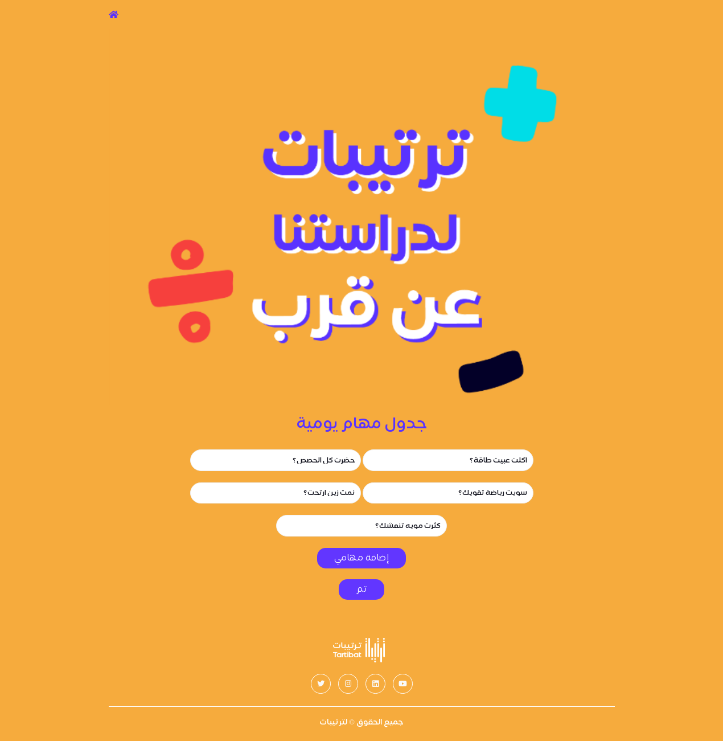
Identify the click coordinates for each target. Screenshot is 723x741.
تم (361, 589)
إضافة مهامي (361, 558)
